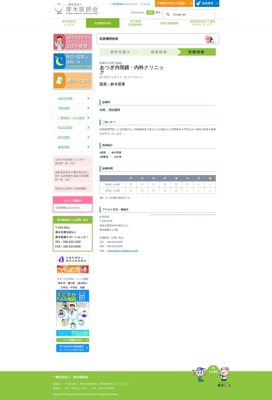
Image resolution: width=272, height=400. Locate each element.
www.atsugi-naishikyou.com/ (123, 250)
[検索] (188, 14)
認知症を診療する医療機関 (70, 188)
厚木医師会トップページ (125, 3)
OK (204, 233)
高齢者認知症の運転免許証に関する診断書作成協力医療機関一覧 (72, 176)
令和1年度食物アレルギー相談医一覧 (70, 161)
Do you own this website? (167, 233)
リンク (146, 3)
